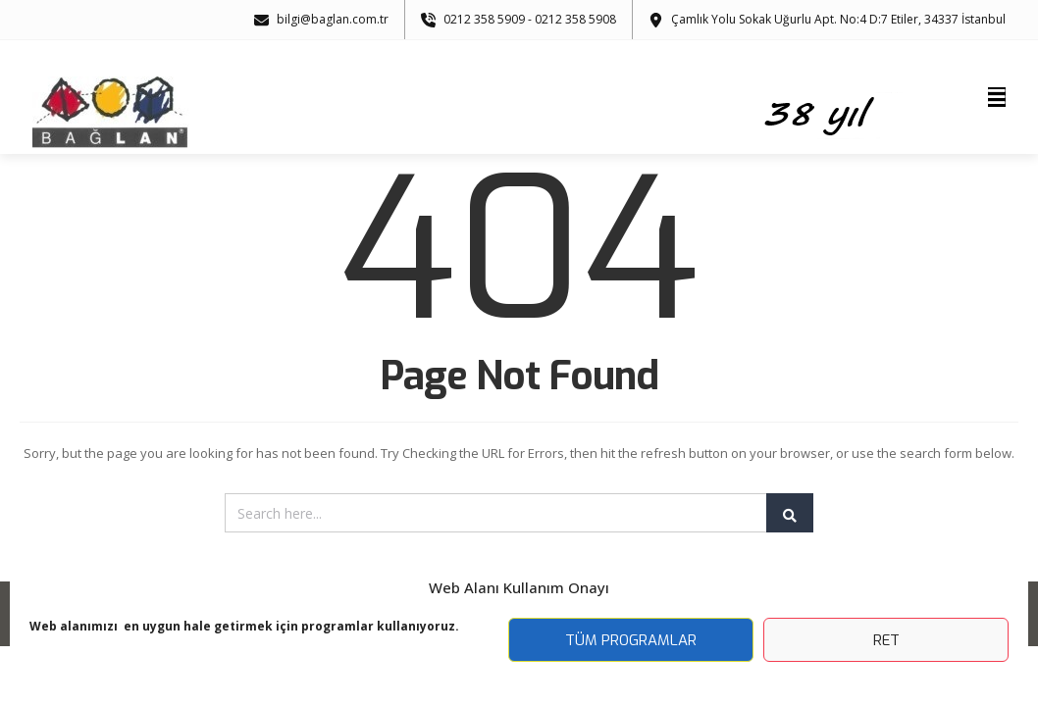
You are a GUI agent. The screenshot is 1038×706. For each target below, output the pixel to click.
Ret (886, 640)
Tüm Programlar (631, 640)
